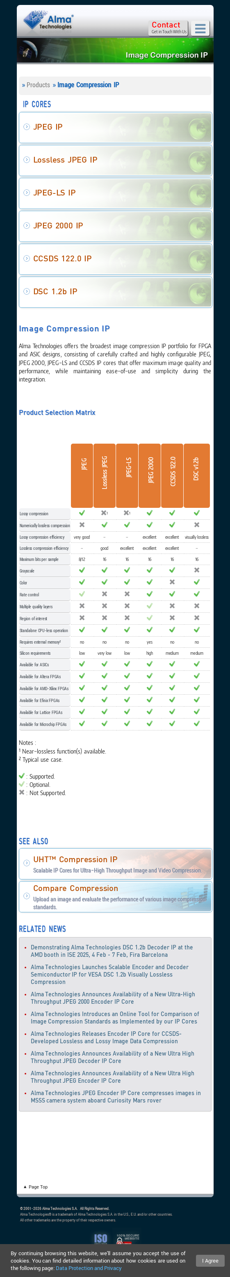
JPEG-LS (128, 467)
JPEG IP (48, 127)
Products (38, 84)
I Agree (210, 1260)
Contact (166, 25)
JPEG (84, 464)
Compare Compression (75, 888)
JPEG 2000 (150, 470)
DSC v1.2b (195, 469)
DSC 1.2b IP (55, 292)
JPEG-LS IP (54, 193)
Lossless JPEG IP (65, 160)
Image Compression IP (88, 84)
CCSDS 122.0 (172, 471)
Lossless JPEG (104, 472)
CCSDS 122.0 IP (62, 259)
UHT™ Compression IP (75, 860)
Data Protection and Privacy (89, 1268)
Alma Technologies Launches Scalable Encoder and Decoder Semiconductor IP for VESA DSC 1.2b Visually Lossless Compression (110, 975)
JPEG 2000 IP (58, 226)
